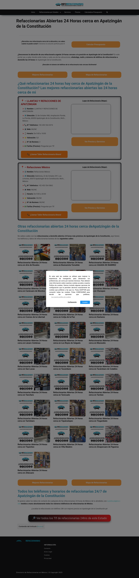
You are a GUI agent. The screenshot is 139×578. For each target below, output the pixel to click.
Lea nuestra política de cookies (61, 297)
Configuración (72, 302)
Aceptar (85, 302)
